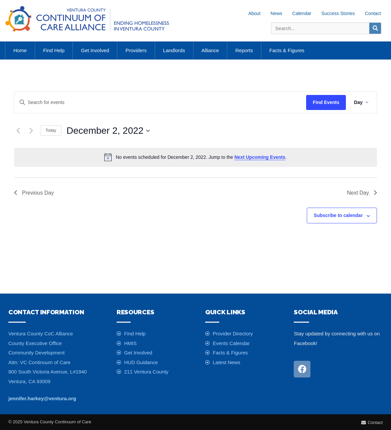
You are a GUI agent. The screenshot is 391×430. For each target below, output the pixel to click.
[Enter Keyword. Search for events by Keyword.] (160, 102)
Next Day (362, 193)
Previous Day (34, 193)
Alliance (210, 50)
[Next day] (31, 131)
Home (20, 50)
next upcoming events (259, 157)
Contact (373, 13)
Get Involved (95, 50)
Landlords (174, 50)
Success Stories (338, 13)
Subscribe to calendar (338, 215)
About (254, 13)
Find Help (53, 50)
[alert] (195, 157)
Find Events (326, 102)
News (276, 13)
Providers (135, 50)
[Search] (375, 28)
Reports (244, 50)
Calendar (301, 13)
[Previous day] (18, 131)
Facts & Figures (286, 50)
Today (50, 130)
